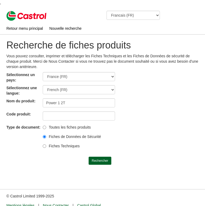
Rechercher (100, 161)
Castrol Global (89, 195)
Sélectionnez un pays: (20, 77)
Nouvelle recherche (65, 28)
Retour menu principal (24, 28)
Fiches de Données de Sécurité (75, 136)
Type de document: (23, 127)
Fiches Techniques (64, 146)
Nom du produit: (21, 101)
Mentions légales (20, 195)
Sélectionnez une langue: (21, 90)
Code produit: (18, 114)
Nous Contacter (56, 195)
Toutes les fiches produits (70, 127)
